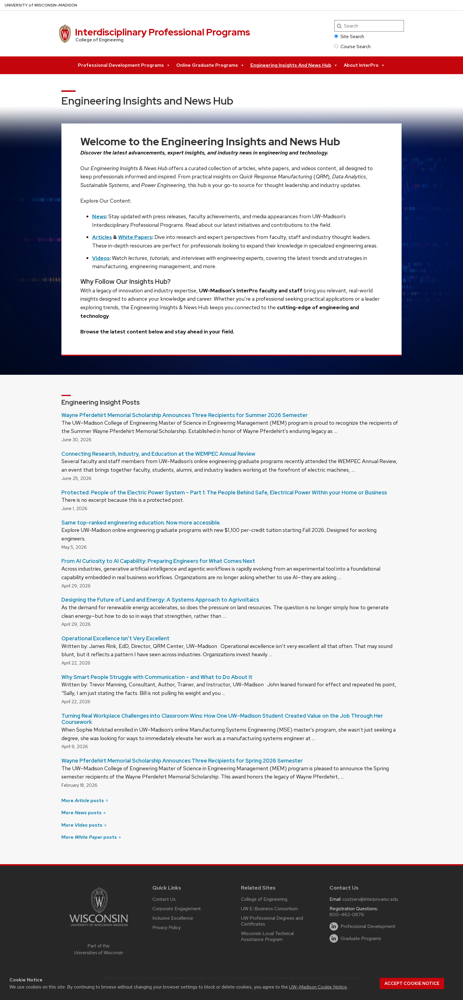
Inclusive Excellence (172, 918)
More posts (85, 800)
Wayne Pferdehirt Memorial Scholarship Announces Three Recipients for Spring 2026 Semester (182, 760)
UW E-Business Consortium (269, 908)
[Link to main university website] (98, 927)
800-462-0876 (347, 914)
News (99, 216)
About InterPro (364, 65)
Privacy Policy (166, 927)
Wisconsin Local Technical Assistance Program (267, 936)
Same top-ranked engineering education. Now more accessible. (141, 522)
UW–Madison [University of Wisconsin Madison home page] (41, 5)
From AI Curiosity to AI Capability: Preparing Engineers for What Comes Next (158, 561)
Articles (102, 237)
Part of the (98, 949)
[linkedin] (334, 926)
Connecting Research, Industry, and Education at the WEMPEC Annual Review (158, 453)
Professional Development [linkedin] (367, 926)
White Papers (135, 237)
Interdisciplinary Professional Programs (162, 32)
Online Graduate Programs (210, 65)
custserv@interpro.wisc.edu (370, 899)
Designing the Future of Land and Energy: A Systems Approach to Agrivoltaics (160, 599)
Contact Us (164, 899)
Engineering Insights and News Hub (294, 65)
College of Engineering (264, 899)
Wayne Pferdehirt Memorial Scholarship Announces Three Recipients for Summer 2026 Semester (184, 415)
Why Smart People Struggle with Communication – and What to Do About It (156, 677)
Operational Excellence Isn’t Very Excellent (115, 638)
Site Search (349, 36)
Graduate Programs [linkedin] (360, 939)
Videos (101, 258)
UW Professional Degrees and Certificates (272, 921)
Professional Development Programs (124, 65)
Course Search (352, 46)
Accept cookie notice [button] (411, 983)
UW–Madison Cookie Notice (318, 987)
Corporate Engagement (176, 908)
